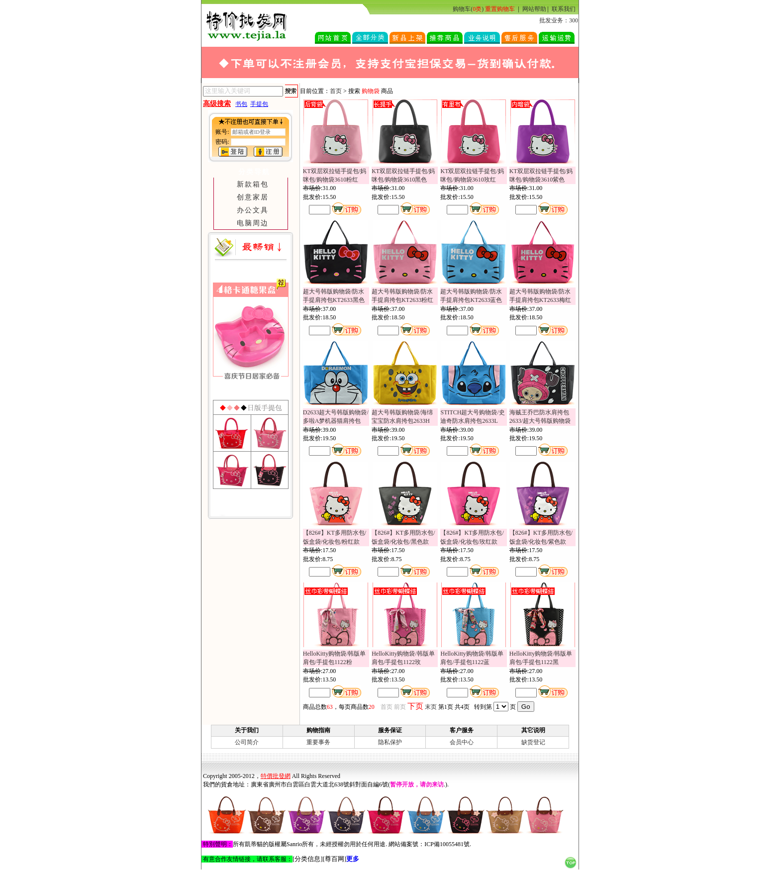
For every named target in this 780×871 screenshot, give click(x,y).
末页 (431, 706)
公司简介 (246, 742)
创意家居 (253, 197)
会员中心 (461, 742)
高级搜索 (217, 103)
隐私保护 (390, 742)
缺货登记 (533, 742)
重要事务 (318, 742)
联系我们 (564, 8)
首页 (336, 91)
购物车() (468, 8)
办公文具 (253, 210)
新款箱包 (253, 184)
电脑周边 (253, 223)
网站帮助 (534, 8)
